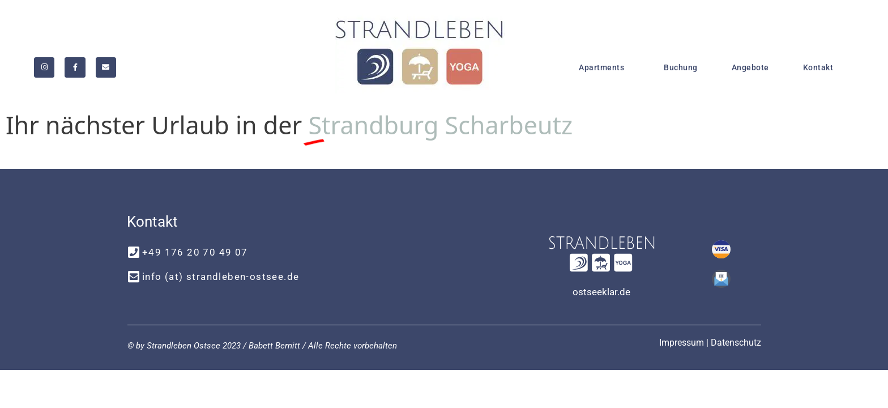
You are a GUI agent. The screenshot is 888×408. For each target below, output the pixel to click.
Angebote (750, 67)
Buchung (681, 67)
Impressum (681, 342)
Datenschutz (736, 342)
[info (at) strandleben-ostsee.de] (133, 276)
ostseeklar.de (601, 292)
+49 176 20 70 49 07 (195, 252)
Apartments (604, 67)
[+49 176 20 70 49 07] (133, 252)
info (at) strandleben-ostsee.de (220, 276)
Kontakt (818, 67)
